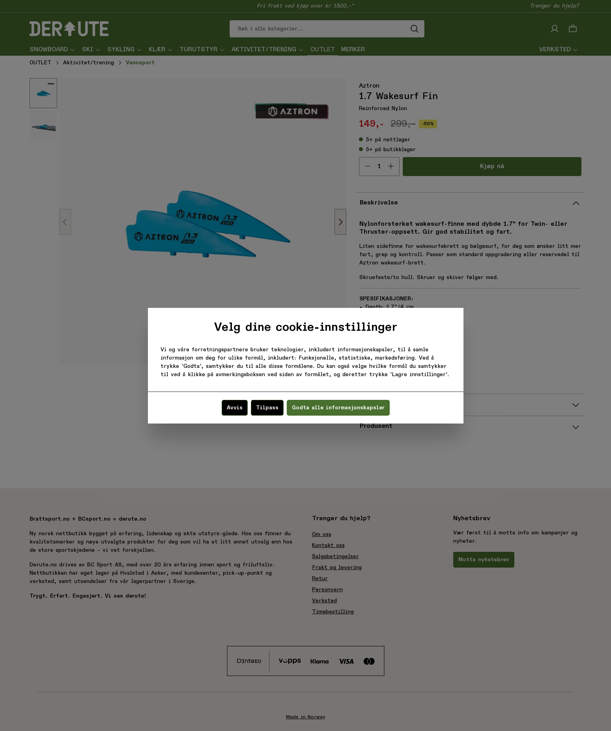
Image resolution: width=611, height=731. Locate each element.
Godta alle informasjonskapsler (338, 407)
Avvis (235, 407)
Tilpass (267, 407)
